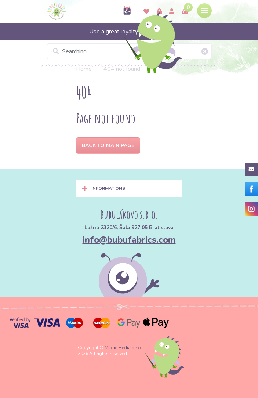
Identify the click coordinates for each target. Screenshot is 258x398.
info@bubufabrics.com (129, 240)
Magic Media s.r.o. (123, 348)
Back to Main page (108, 145)
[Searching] (129, 51)
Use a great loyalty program (129, 32)
